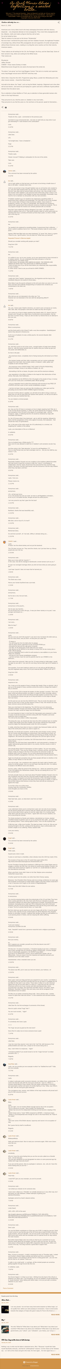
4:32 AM (10, 1145)
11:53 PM (11, 513)
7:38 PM (10, 1059)
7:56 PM (10, 1269)
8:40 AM (10, 1284)
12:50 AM (11, 552)
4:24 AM (10, 801)
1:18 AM (10, 614)
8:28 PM (10, 1094)
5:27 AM (10, 889)
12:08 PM (11, 962)
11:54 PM (11, 523)
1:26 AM (10, 628)
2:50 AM (10, 791)
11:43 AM (11, 1220)
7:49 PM (10, 288)
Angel (10, 838)
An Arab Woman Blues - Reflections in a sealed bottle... (30, 6)
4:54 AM (10, 833)
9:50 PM (10, 470)
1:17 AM (10, 598)
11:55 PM (11, 536)
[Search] (59, 3)
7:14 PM (10, 1033)
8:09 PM (10, 319)
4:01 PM (10, 998)
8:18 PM (10, 401)
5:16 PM (10, 127)
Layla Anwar (12, 1099)
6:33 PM (10, 217)
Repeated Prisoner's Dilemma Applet (19, 238)
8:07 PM (10, 300)
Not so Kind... (5, 1300)
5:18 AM (10, 843)
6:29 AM (10, 932)
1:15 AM (10, 585)
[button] (59, 22)
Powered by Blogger (30, 1362)
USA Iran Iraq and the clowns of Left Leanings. (15, 1340)
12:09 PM (11, 972)
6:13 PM (10, 166)
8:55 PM (10, 435)
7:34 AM (10, 1200)
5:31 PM (10, 146)
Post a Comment (8, 1288)
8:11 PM (10, 339)
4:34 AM (10, 1168)
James (10, 170)
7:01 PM (10, 247)
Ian (9, 181)
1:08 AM (10, 572)
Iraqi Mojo (11, 1064)
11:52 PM (11, 503)
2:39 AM (10, 675)
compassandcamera (34, 1365)
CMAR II (10, 541)
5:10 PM (10, 1247)
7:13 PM (10, 271)
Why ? (3, 1320)
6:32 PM (10, 176)
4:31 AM (10, 1131)
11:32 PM (11, 483)
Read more (55, 1314)
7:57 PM (10, 1070)
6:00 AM (10, 917)
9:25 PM (10, 454)
